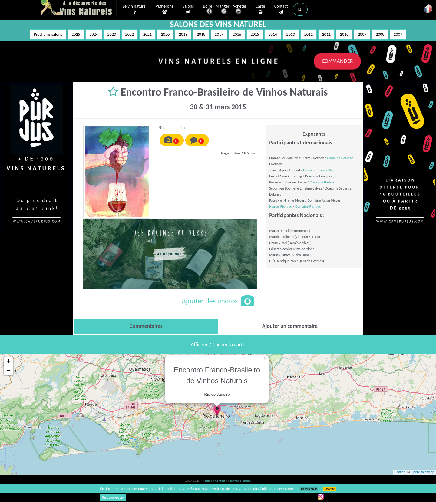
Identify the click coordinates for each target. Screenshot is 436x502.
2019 (183, 34)
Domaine (310, 170)
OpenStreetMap (422, 472)
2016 (237, 34)
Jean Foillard (326, 170)
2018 (201, 34)
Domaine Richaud (308, 206)
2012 (308, 34)
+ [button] (9, 361)
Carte (260, 9)
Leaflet (400, 472)
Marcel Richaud (280, 206)
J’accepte (329, 489)
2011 (326, 34)
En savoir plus (309, 489)
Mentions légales (239, 481)
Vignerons (164, 9)
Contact (281, 9)
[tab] (146, 326)
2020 (165, 34)
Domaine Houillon (340, 158)
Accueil (208, 481)
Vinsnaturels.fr (79, 8)
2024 (93, 34)
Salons (188, 9)
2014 (272, 34)
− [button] (9, 370)
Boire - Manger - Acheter (224, 10)
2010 (344, 34)
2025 (75, 34)
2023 (111, 34)
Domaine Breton (322, 182)
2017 (219, 34)
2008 (380, 34)
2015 (254, 34)
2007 (398, 34)
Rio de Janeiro (173, 127)
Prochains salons (48, 34)
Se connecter (113, 497)
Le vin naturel (135, 9)
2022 (129, 34)
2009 (362, 34)
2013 (290, 34)
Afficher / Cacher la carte (218, 344)
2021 (147, 34)
